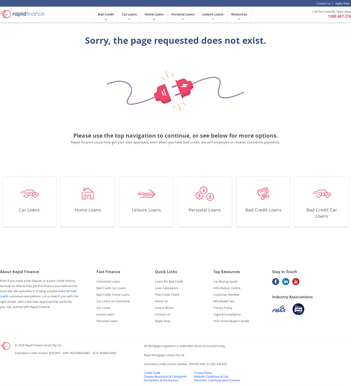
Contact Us (323, 3)
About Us (161, 301)
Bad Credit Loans (263, 210)
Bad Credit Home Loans (113, 294)
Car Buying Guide (225, 281)
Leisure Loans (212, 14)
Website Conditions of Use (211, 376)
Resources (239, 14)
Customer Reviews (226, 294)
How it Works (164, 308)
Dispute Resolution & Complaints (165, 376)
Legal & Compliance (227, 314)
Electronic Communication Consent (217, 380)
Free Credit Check (167, 294)
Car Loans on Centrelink (113, 301)
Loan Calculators (166, 288)
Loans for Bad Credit (169, 281)
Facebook (275, 283)
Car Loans (129, 14)
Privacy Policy (222, 308)
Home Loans (154, 14)
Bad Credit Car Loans (321, 213)
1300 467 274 (339, 16)
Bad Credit (106, 14)
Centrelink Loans (108, 281)
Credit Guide (152, 373)
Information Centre (226, 288)
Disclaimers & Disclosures (161, 380)
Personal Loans (182, 14)
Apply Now (342, 3)
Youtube (295, 283)
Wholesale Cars (224, 301)
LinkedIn (285, 283)
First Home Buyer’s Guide (231, 321)
